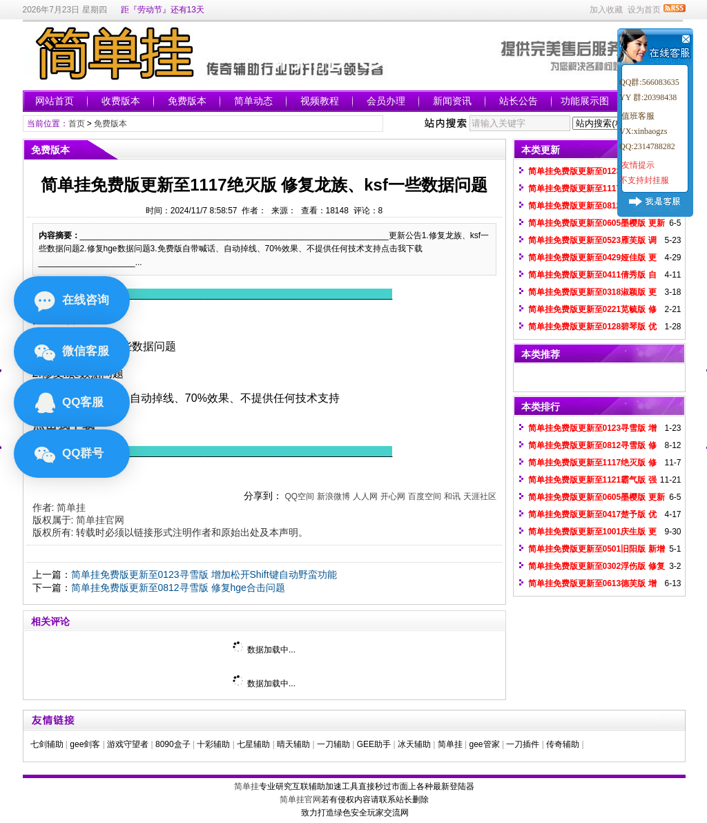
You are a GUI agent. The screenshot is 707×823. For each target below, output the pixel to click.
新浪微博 (333, 496)
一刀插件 (522, 744)
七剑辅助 (47, 744)
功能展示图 (585, 100)
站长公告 (518, 100)
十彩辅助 (213, 744)
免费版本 (187, 100)
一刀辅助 (333, 744)
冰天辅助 (414, 744)
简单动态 (253, 100)
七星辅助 (253, 744)
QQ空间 (299, 496)
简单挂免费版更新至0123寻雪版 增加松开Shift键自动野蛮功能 (204, 574)
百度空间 (424, 496)
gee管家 (484, 744)
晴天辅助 (293, 744)
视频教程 (319, 100)
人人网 (365, 496)
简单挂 (71, 507)
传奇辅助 (562, 744)
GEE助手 (374, 744)
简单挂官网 (100, 519)
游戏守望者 (127, 744)
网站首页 (54, 100)
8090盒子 (173, 744)
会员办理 (386, 100)
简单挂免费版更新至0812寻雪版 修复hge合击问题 (178, 587)
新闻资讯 (452, 100)
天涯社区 (479, 496)
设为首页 (644, 9)
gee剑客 (85, 744)
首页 (76, 123)
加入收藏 (606, 9)
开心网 (392, 496)
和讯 (452, 496)
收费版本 (120, 100)
